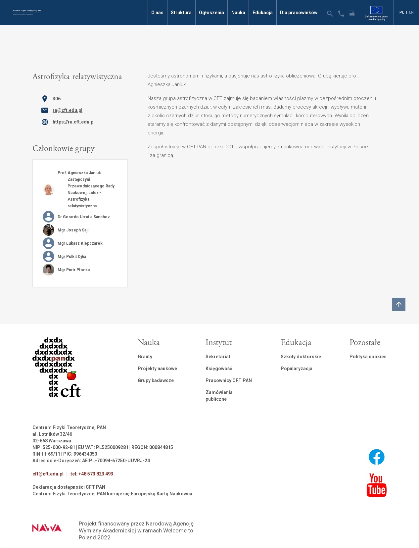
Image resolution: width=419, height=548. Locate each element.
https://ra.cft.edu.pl (74, 122)
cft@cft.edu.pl (48, 473)
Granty (145, 356)
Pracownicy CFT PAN (229, 380)
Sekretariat (218, 356)
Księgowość (219, 368)
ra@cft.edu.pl (67, 110)
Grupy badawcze (156, 380)
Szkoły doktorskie (301, 356)
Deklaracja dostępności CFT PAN (68, 487)
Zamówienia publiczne (219, 396)
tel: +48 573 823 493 (91, 473)
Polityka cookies (368, 356)
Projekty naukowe (157, 368)
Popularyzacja (296, 368)
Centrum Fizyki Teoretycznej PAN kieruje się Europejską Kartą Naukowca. (113, 493)
